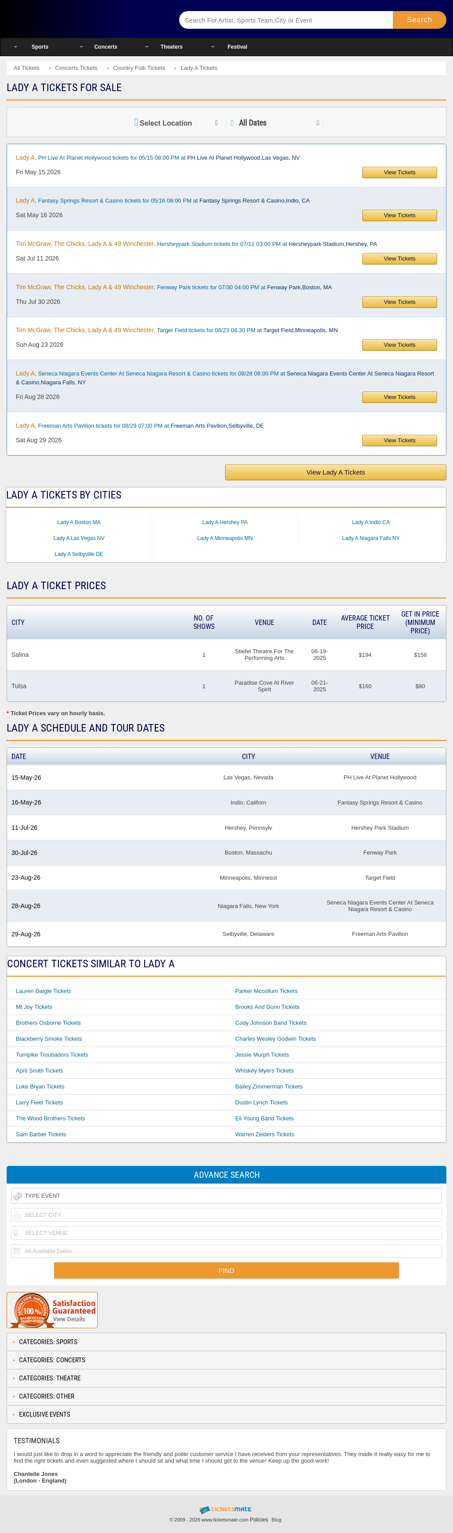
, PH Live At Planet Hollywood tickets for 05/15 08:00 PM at (158, 157)
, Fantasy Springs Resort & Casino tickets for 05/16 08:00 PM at (163, 200)
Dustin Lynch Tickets (261, 1102)
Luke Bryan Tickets (40, 1086)
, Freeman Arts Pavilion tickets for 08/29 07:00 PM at (140, 425)
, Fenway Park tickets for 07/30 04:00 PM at (174, 287)
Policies (259, 1520)
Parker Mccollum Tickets (266, 991)
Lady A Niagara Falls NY (370, 538)
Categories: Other (46, 1396)
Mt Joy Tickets (34, 1007)
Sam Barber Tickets (41, 1134)
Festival (237, 47)
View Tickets (400, 172)
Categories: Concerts (52, 1360)
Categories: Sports (48, 1342)
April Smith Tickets (39, 1070)
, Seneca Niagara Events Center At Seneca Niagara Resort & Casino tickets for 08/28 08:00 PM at (225, 378)
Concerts (105, 47)
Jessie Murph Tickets (262, 1054)
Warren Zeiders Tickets (264, 1134)
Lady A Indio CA (371, 522)
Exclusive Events (44, 1414)
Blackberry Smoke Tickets (49, 1038)
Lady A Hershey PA (225, 522)
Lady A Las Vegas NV (79, 538)
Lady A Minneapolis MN (225, 538)
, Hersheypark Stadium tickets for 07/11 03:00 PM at (196, 243)
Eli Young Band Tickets (264, 1118)
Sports (39, 47)
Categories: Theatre (50, 1378)
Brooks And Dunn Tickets (267, 1007)
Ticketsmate (84, 19)
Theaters (172, 47)
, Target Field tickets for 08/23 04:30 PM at (177, 329)
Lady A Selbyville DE (78, 554)
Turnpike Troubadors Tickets (52, 1054)
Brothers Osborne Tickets (48, 1022)
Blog (276, 1519)
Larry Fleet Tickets (39, 1102)
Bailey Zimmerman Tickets (269, 1086)
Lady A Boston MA (78, 522)
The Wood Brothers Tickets (50, 1118)
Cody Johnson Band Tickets (271, 1022)
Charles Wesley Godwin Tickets (275, 1038)
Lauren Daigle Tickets (43, 991)
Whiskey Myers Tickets (264, 1070)
